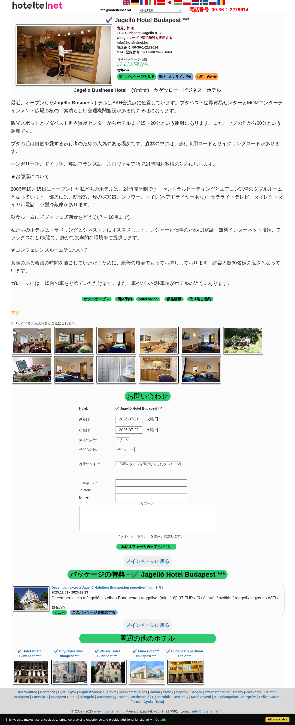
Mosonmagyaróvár (112, 697)
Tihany (237, 692)
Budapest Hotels (64, 697)
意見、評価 (125, 28)
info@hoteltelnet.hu (207, 711)
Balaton (270, 692)
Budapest (21, 697)
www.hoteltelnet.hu (109, 711)
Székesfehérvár (217, 692)
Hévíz (111, 692)
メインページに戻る (147, 561)
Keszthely (180, 697)
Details (160, 719)
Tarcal (136, 702)
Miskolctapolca (226, 697)
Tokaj (160, 702)
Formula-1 (40, 697)
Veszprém (248, 697)
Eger (62, 692)
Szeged (196, 692)
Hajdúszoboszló (91, 692)
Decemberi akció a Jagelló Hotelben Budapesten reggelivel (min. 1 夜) (107, 587)
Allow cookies (277, 719)
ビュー (59, 612)
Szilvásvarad (269, 697)
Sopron (182, 692)
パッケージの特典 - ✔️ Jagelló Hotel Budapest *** (147, 574)
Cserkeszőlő (139, 697)
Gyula (148, 702)
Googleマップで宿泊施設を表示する (144, 38)
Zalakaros (254, 692)
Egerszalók (161, 697)
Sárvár (155, 692)
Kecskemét (127, 692)
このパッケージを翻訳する (93, 612)
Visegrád (87, 697)
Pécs (143, 692)
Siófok (168, 692)
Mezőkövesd (201, 697)
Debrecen (47, 692)
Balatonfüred (27, 692)
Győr (72, 692)
